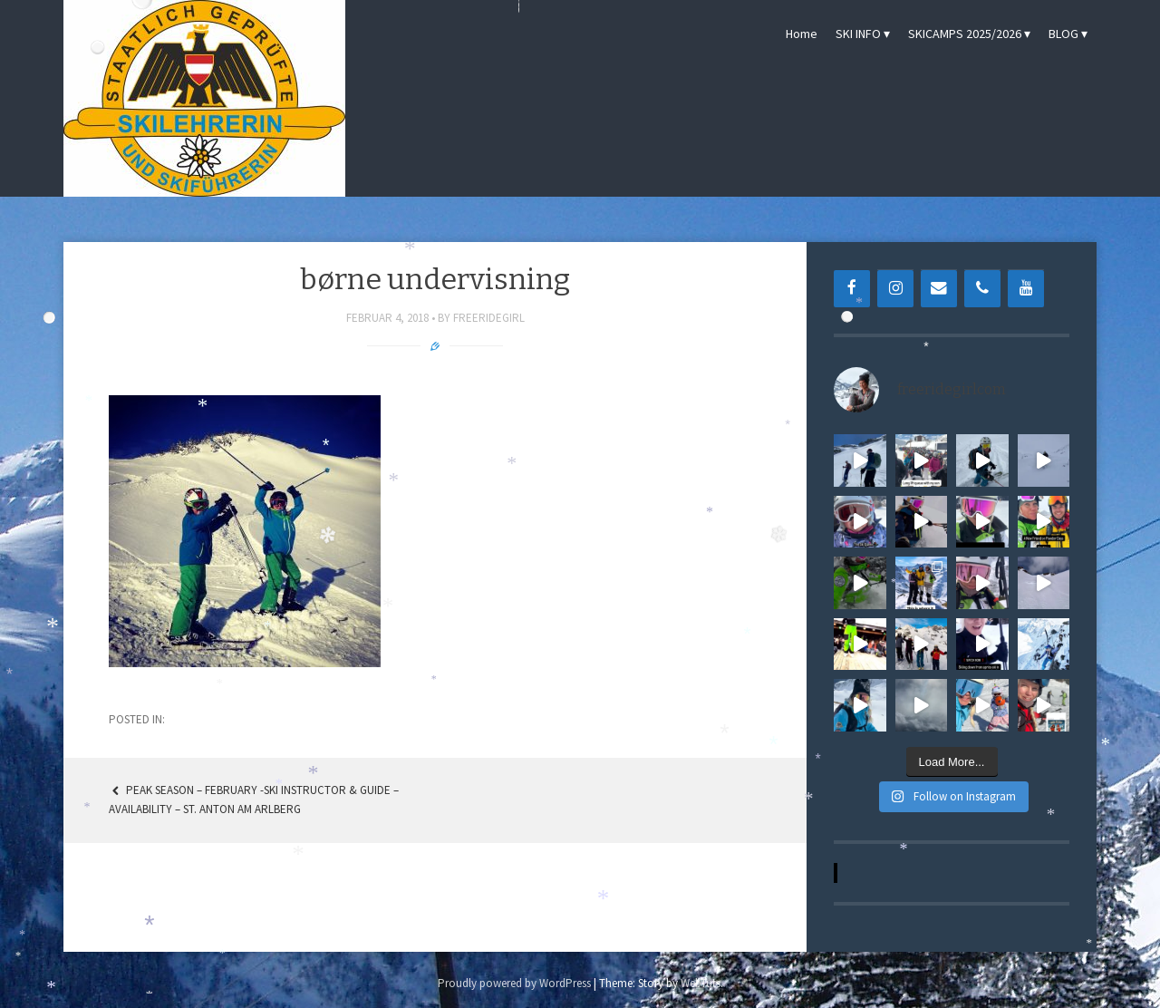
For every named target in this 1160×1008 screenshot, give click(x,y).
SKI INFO (858, 33)
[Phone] (982, 288)
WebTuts (700, 983)
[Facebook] (852, 288)
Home (801, 33)
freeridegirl (489, 317)
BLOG (1063, 33)
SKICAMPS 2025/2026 (964, 33)
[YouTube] (1026, 288)
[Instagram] (895, 288)
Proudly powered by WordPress (514, 983)
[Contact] (939, 288)
